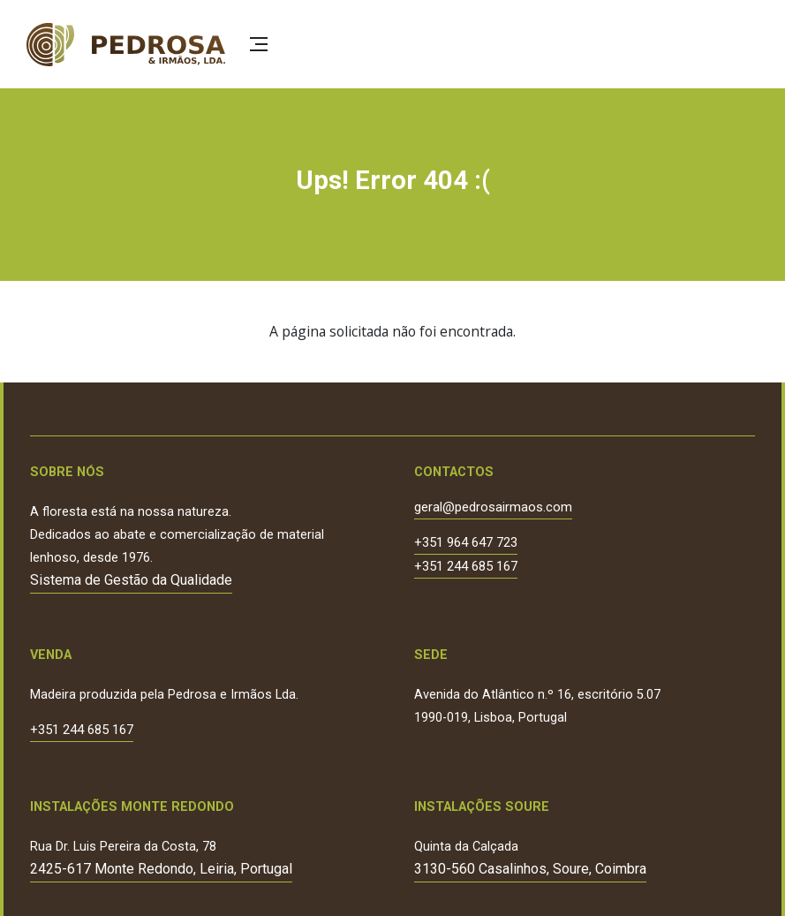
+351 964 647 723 (465, 543)
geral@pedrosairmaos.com (493, 508)
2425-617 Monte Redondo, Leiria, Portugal (161, 868)
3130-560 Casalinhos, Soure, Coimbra (530, 868)
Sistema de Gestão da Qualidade (131, 580)
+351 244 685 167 (465, 567)
